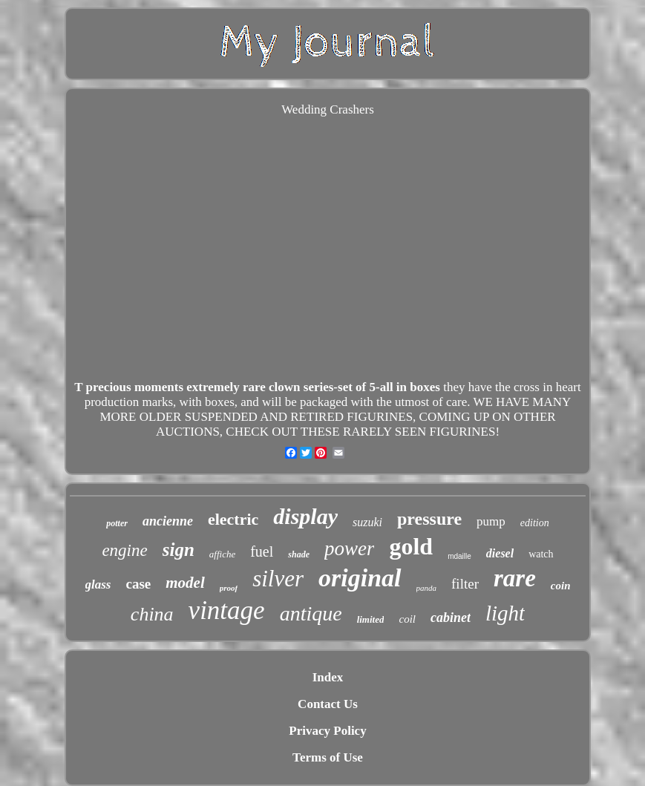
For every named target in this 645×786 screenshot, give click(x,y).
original (359, 578)
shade (299, 554)
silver (278, 579)
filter (465, 584)
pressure (429, 518)
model (185, 583)
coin (561, 586)
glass (98, 584)
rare (515, 578)
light (505, 613)
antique (311, 613)
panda (426, 587)
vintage (227, 610)
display (305, 516)
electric (233, 519)
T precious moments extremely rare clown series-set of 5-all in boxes (257, 387)
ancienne (168, 521)
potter (117, 523)
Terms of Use (327, 757)
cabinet (450, 617)
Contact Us (328, 704)
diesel (500, 553)
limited (370, 619)
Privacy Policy (327, 731)
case (138, 584)
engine (124, 550)
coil (407, 619)
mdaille (459, 556)
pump (491, 521)
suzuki (367, 522)
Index (328, 677)
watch (540, 554)
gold (411, 546)
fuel (261, 551)
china (152, 614)
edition (534, 522)
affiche (222, 554)
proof (229, 587)
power (349, 548)
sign (178, 550)
